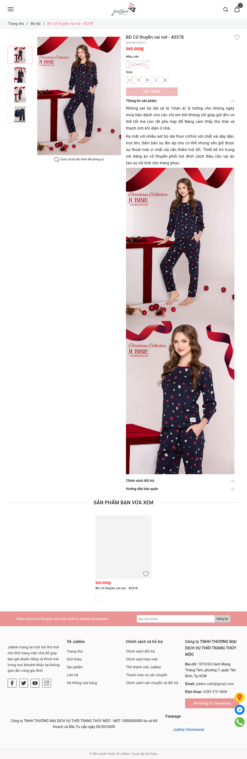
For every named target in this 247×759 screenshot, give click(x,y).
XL (165, 80)
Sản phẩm (75, 667)
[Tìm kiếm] (226, 9)
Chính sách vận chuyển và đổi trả (152, 683)
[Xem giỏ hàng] (237, 9)
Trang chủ (75, 651)
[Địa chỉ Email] (175, 619)
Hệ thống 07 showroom (212, 703)
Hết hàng (151, 92)
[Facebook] (12, 683)
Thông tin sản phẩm (180, 101)
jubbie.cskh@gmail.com (215, 684)
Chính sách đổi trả (180, 481)
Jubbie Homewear (189, 729)
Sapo (154, 754)
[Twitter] (23, 683)
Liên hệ (72, 675)
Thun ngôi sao (138, 64)
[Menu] (11, 9)
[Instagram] (46, 683)
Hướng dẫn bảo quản (180, 489)
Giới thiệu (74, 659)
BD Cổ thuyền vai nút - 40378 (116, 588)
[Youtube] (35, 683)
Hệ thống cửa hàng (82, 683)
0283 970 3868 (215, 692)
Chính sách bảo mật (142, 659)
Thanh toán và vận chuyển (146, 675)
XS (130, 80)
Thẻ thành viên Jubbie (143, 667)
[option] (79, 96)
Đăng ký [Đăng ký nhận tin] (222, 619)
